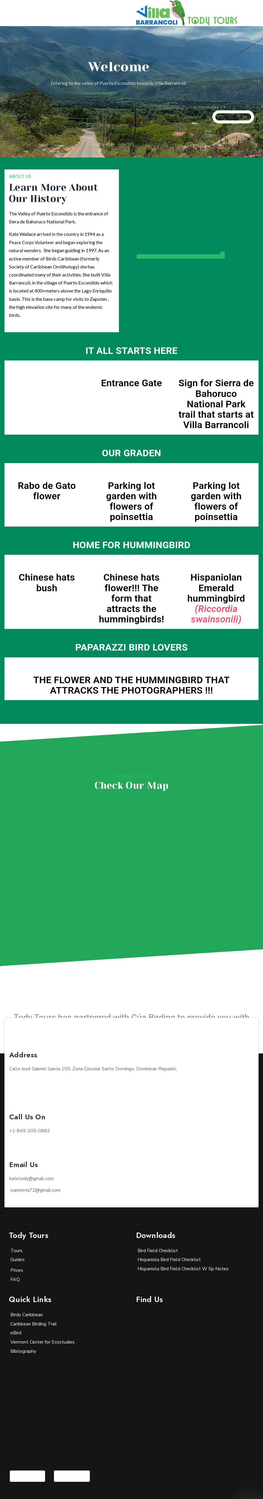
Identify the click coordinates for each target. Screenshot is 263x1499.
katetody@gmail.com (31, 1178)
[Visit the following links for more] (27, 1476)
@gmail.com (35, 1190)
